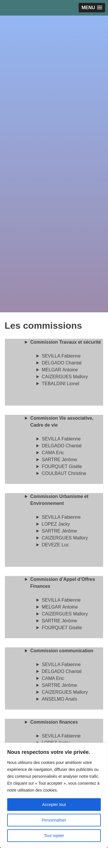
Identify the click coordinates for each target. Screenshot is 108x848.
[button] (92, 7)
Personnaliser (54, 820)
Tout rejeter (54, 835)
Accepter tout (54, 804)
